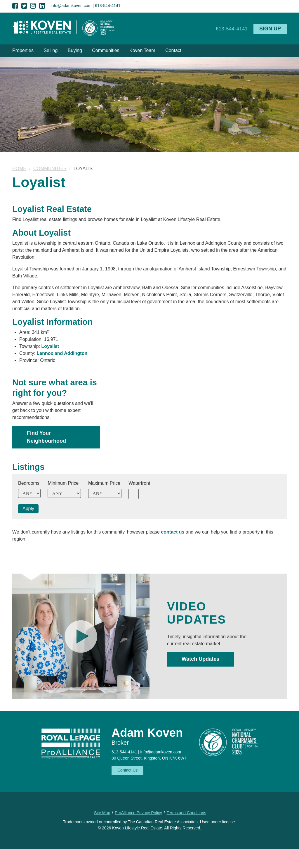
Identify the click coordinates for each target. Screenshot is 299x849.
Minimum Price (63, 483)
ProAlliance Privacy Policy (138, 812)
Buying (75, 50)
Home (19, 168)
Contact (173, 50)
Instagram (33, 5)
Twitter (24, 5)
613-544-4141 (107, 5)
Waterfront (139, 483)
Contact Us (127, 770)
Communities (105, 50)
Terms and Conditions (186, 812)
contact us (172, 531)
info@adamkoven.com (71, 5)
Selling (51, 50)
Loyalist (50, 346)
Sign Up (270, 29)
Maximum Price (104, 483)
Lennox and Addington (62, 353)
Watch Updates (200, 659)
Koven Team (142, 50)
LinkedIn (42, 5)
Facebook (15, 5)
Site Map (102, 812)
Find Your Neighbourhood (46, 437)
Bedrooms (28, 483)
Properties (23, 50)
